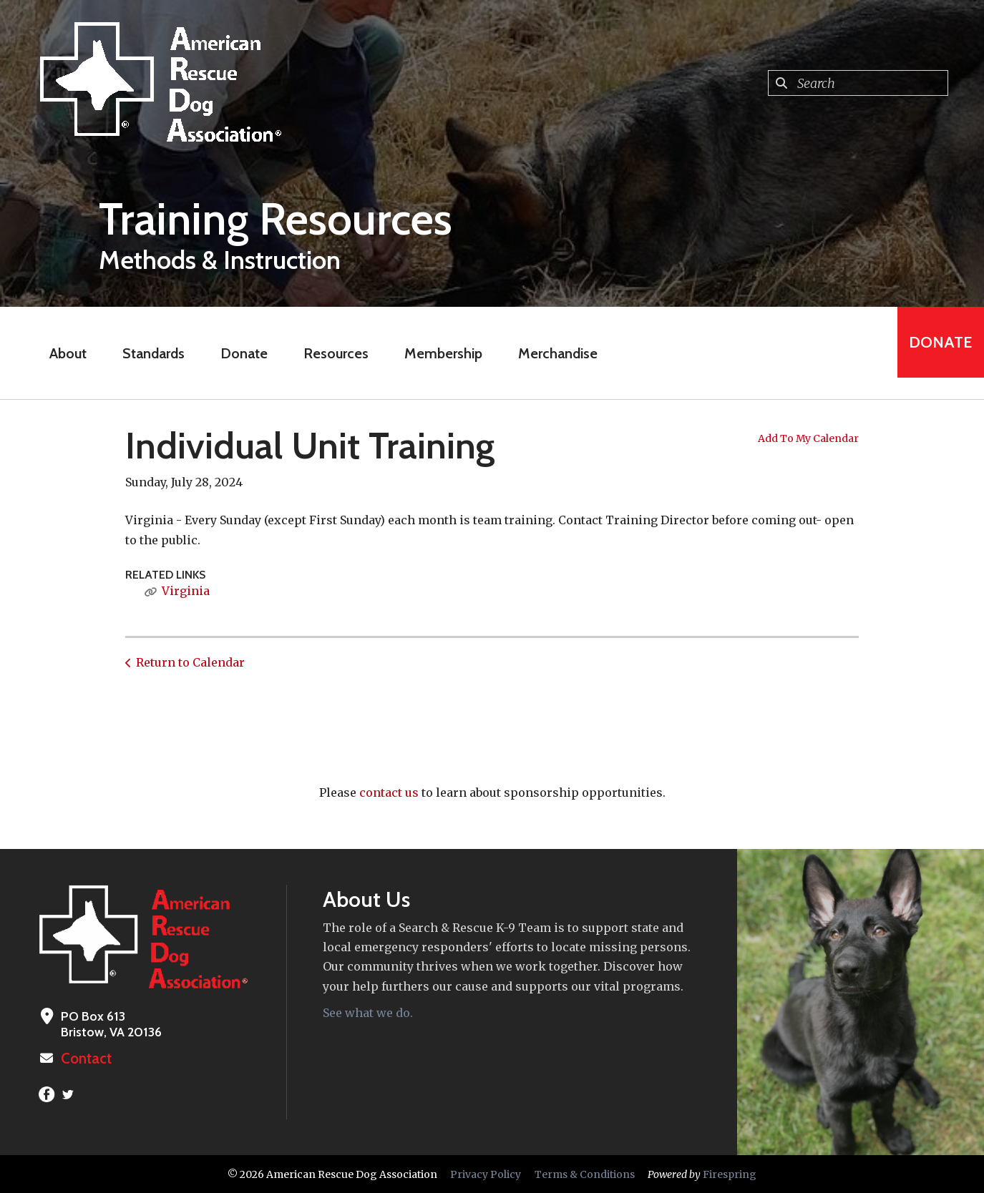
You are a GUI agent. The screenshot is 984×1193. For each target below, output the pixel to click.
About (58, 353)
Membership (434, 353)
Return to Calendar (190, 662)
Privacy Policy (485, 1173)
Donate (234, 353)
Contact (84, 1058)
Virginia (186, 591)
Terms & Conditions (585, 1173)
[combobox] (858, 83)
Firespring (729, 1173)
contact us (389, 792)
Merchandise (548, 353)
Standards (144, 353)
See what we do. (368, 1013)
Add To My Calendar (808, 438)
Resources (326, 353)
